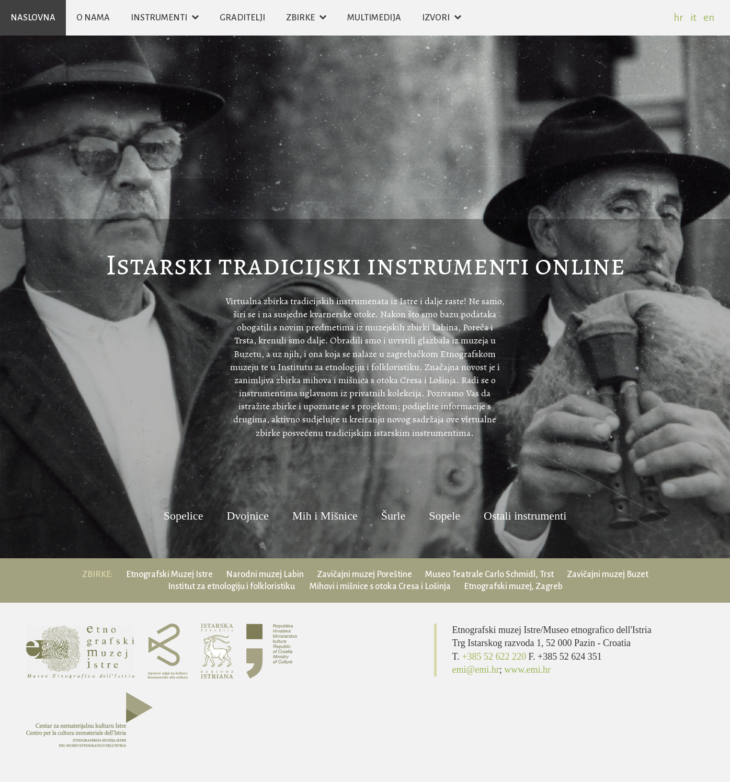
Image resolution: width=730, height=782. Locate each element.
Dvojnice (247, 516)
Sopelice (183, 516)
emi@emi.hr (475, 669)
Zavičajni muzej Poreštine (364, 574)
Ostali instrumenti (525, 516)
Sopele (444, 516)
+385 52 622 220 (495, 656)
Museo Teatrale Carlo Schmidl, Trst (489, 574)
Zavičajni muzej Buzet (607, 574)
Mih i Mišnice (325, 516)
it (693, 17)
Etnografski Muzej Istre (169, 574)
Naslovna (32, 17)
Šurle (393, 516)
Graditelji (242, 17)
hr (678, 17)
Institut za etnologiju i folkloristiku (232, 586)
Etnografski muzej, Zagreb (513, 586)
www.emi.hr (527, 669)
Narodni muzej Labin (265, 574)
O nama (93, 17)
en (708, 17)
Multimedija (374, 17)
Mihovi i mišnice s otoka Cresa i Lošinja (380, 586)
